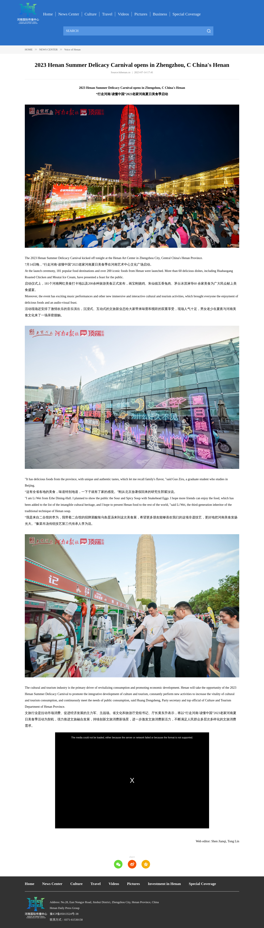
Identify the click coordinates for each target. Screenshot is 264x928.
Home (48, 14)
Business (160, 14)
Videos (123, 14)
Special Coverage (186, 14)
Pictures (140, 14)
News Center (68, 14)
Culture (90, 14)
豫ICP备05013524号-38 (64, 913)
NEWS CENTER (48, 49)
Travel (107, 14)
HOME (29, 49)
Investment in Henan (164, 884)
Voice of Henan (72, 49)
